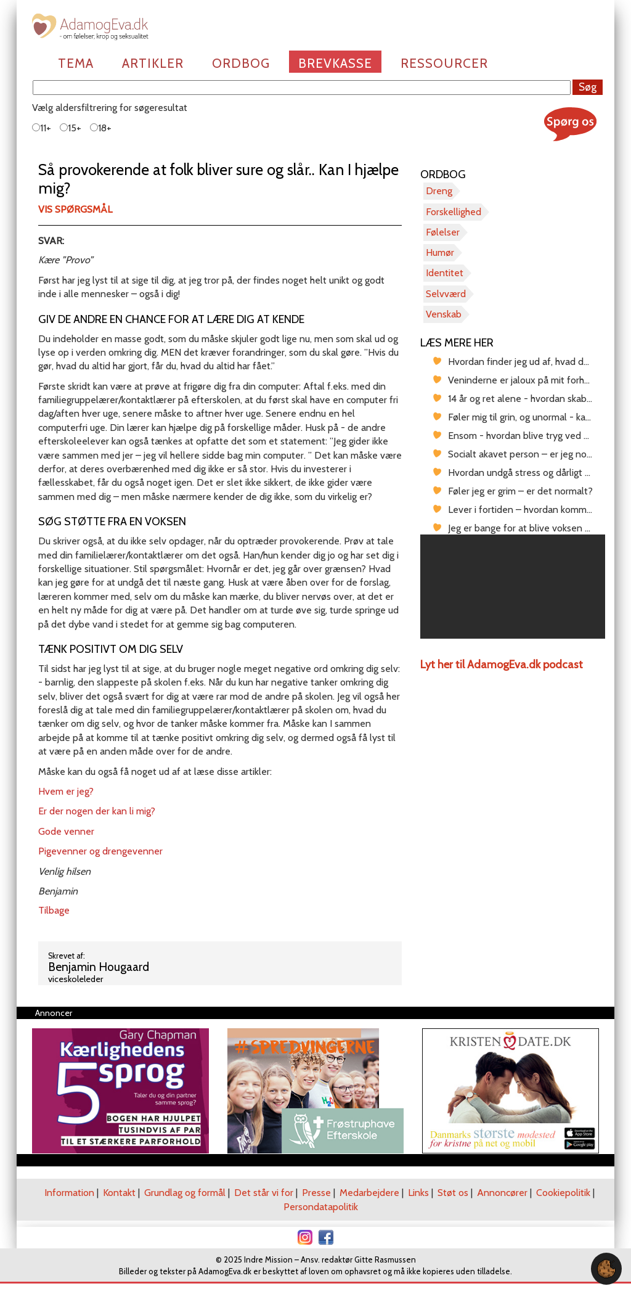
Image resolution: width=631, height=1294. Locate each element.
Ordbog (241, 63)
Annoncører (502, 1192)
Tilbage (54, 910)
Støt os (453, 1192)
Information (69, 1192)
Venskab (444, 314)
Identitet (444, 273)
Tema (76, 63)
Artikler (153, 63)
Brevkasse (335, 63)
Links (418, 1192)
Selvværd (446, 294)
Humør (440, 252)
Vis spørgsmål (75, 209)
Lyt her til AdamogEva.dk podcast (501, 664)
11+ (41, 128)
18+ (101, 128)
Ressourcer (444, 63)
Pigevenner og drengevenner (100, 851)
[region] (512, 586)
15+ (70, 128)
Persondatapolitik (320, 1207)
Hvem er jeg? (66, 791)
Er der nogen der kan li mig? (96, 811)
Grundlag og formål (185, 1192)
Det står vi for (263, 1192)
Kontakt (119, 1192)
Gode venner (66, 831)
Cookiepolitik (563, 1192)
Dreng (439, 191)
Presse (316, 1192)
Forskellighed (453, 212)
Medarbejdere (369, 1192)
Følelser (443, 232)
